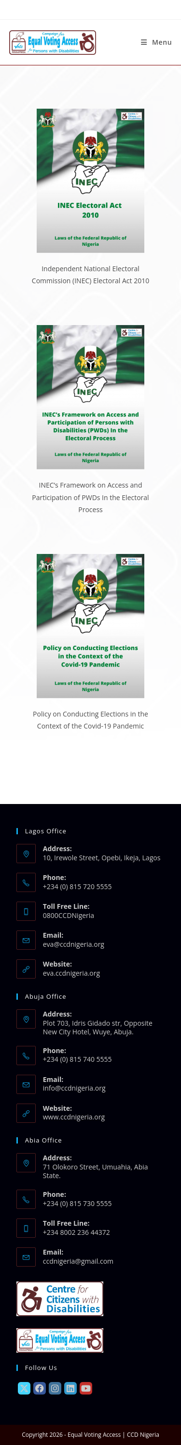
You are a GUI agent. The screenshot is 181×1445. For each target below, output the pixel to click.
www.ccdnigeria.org (74, 1116)
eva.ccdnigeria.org (71, 973)
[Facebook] (39, 1388)
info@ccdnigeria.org (74, 1088)
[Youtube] (86, 1388)
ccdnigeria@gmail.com (78, 1261)
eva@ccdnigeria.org (73, 944)
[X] (24, 1388)
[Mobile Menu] (156, 42)
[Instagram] (55, 1388)
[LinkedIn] (70, 1388)
